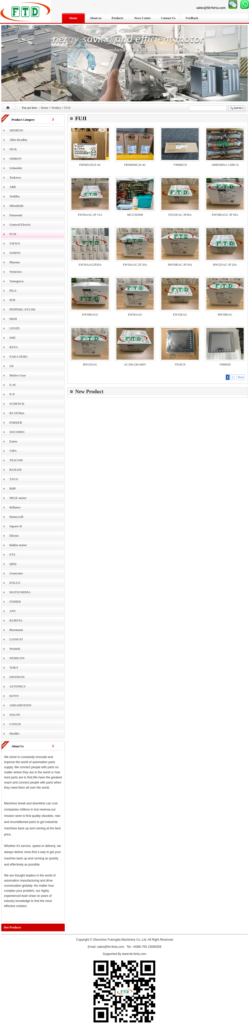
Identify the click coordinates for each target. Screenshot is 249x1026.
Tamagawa (16, 281)
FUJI (67, 108)
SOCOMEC (17, 432)
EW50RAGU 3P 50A (225, 215)
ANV (12, 611)
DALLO (14, 583)
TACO (13, 479)
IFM (12, 300)
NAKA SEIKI (18, 356)
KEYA (13, 347)
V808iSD (225, 364)
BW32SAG (90, 364)
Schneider (15, 168)
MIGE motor (18, 498)
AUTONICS (17, 686)
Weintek (14, 649)
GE (11, 366)
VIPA (13, 451)
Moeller (14, 733)
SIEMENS (16, 130)
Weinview (15, 272)
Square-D (15, 526)
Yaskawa (15, 177)
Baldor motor (18, 545)
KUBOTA (15, 620)
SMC (12, 338)
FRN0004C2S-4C (135, 165)
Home (73, 18)
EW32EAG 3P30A (180, 215)
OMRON (15, 158)
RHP (12, 488)
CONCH (15, 724)
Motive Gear (17, 375)
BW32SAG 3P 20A (225, 264)
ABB (12, 187)
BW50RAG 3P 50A (180, 264)
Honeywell (16, 517)
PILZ (13, 290)
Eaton (13, 441)
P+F (12, 394)
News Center (142, 18)
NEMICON (16, 658)
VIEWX (14, 243)
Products (118, 18)
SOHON (14, 253)
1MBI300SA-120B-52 (225, 165)
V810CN (180, 364)
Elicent (14, 535)
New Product (89, 391)
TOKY (13, 667)
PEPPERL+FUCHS (22, 309)
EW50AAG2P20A (90, 264)
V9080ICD (180, 165)
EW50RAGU (90, 314)
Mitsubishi (16, 206)
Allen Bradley (18, 140)
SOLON (14, 715)
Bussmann (16, 630)
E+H (12, 385)
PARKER (15, 422)
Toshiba (14, 196)
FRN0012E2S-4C (90, 165)
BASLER (15, 469)
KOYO (14, 696)
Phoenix (14, 262)
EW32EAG (180, 314)
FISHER (15, 601)
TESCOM (16, 460)
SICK (13, 149)
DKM (13, 319)
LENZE (14, 328)
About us (95, 18)
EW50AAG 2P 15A (90, 215)
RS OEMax (16, 413)
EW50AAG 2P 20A (135, 264)
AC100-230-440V (135, 364)
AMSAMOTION (20, 705)
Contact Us (168, 18)
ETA (12, 554)
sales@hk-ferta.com (211, 8)
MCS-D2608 (135, 215)
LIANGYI (16, 639)
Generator (16, 573)
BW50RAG (225, 314)
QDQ (12, 564)
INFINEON (17, 677)
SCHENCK (16, 404)
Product (56, 108)
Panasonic (16, 215)
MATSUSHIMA (19, 592)
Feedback (192, 18)
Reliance (15, 507)
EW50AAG (135, 314)
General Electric (20, 224)
